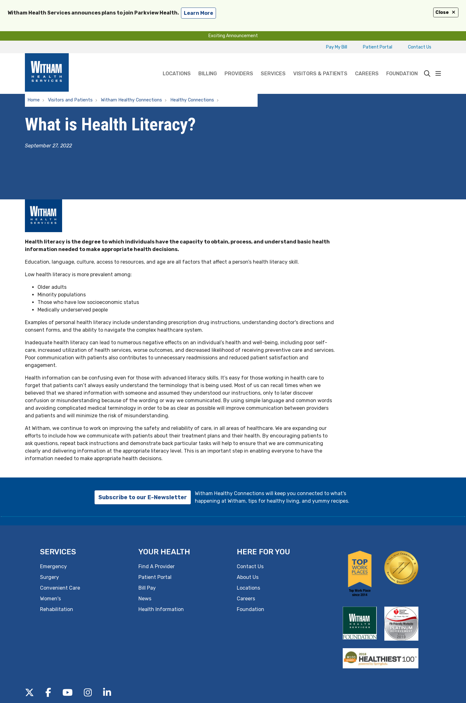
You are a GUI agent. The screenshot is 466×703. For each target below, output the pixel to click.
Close (445, 12)
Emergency (53, 566)
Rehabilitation (56, 609)
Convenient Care (60, 588)
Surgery (49, 577)
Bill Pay (147, 588)
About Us (248, 577)
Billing (208, 65)
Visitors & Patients (320, 65)
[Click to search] (427, 74)
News (144, 599)
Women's (50, 599)
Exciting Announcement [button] (233, 35)
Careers (366, 65)
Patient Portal (377, 47)
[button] (438, 74)
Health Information (161, 609)
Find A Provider (156, 566)
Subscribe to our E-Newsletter (142, 497)
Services (273, 65)
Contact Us (419, 47)
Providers (239, 65)
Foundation (402, 65)
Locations (177, 65)
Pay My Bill (336, 47)
